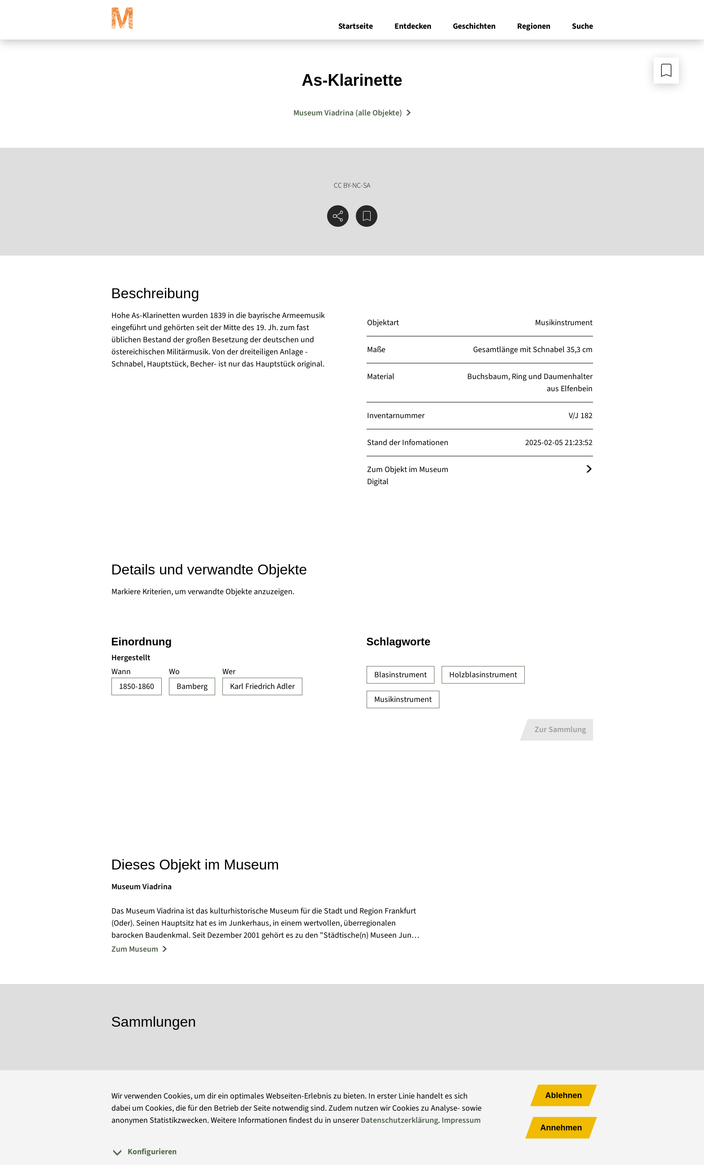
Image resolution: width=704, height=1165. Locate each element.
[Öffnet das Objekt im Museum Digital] (589, 469)
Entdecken (412, 26)
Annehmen (561, 1127)
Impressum (461, 1120)
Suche (582, 26)
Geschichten (474, 26)
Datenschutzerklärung (399, 1120)
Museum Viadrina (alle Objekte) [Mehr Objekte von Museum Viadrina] (347, 113)
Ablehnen (563, 1095)
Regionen (533, 26)
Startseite (355, 26)
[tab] (352, 1152)
